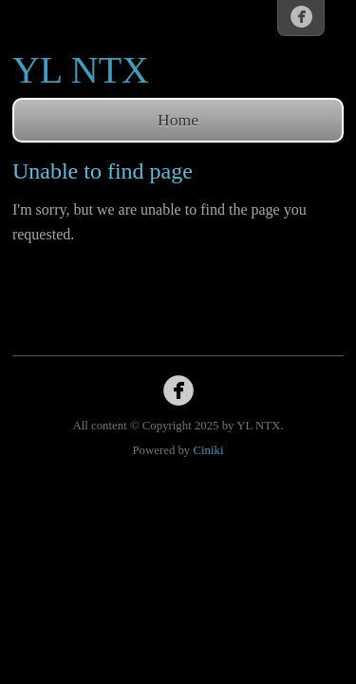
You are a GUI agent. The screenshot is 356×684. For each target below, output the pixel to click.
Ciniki (208, 450)
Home (178, 119)
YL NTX (80, 69)
